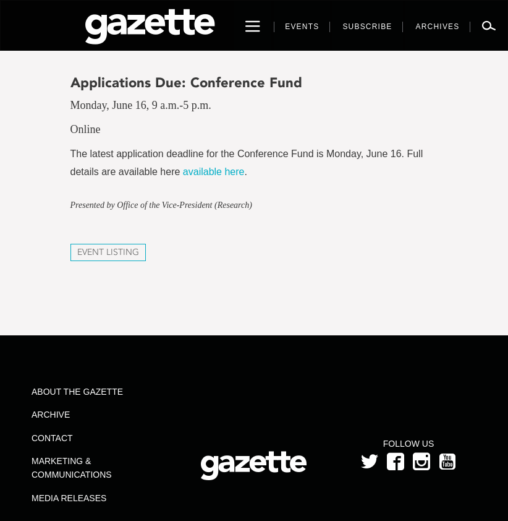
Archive (51, 415)
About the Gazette (77, 392)
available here (214, 171)
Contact (52, 438)
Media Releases (69, 498)
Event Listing (108, 252)
